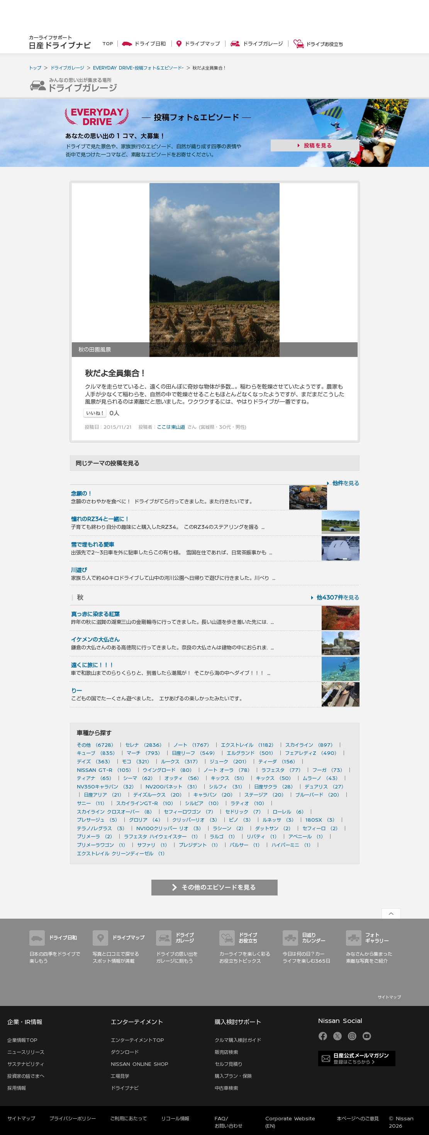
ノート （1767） (192, 745)
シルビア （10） (203, 803)
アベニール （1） (307, 836)
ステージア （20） (265, 794)
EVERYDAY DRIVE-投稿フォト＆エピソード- (138, 68)
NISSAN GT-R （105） (105, 770)
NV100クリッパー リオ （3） (169, 828)
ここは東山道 (171, 427)
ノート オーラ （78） (227, 770)
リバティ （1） (263, 836)
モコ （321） (137, 761)
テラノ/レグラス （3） (102, 828)
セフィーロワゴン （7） (190, 811)
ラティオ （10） (249, 803)
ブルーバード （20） (318, 794)
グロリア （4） (146, 819)
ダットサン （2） (274, 828)
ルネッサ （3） (279, 819)
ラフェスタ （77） (282, 770)
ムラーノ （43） (321, 778)
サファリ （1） (153, 845)
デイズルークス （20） (158, 794)
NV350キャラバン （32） (106, 786)
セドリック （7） (244, 811)
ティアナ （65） (95, 778)
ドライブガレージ (67, 68)
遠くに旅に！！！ (92, 665)
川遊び (79, 570)
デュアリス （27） (325, 786)
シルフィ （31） (227, 786)
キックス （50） (274, 778)
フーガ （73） (328, 770)
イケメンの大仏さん (95, 639)
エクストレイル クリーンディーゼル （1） (122, 853)
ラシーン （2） (229, 828)
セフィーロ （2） (321, 828)
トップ (35, 68)
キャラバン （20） (214, 794)
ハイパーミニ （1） (292, 845)
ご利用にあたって (128, 1118)
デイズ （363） (95, 761)
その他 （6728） (96, 745)
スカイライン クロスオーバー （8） (115, 811)
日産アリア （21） (104, 794)
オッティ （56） (183, 778)
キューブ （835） (97, 753)
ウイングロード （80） (168, 770)
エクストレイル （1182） (248, 745)
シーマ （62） (139, 778)
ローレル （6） (289, 811)
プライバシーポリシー (72, 1118)
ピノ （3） (241, 819)
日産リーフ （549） (194, 753)
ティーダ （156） (278, 761)
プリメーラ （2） (96, 836)
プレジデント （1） (199, 845)
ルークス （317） (180, 761)
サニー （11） (92, 803)
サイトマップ (389, 997)
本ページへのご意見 (358, 1118)
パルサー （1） (246, 845)
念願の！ (82, 493)
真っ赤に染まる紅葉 (95, 614)
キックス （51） (229, 778)
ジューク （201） (229, 761)
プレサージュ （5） (98, 819)
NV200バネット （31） (173, 786)
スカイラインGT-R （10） (146, 803)
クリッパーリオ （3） (196, 819)
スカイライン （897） (310, 745)
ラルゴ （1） (223, 836)
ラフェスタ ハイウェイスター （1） (162, 836)
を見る (345, 483)
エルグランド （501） (251, 753)
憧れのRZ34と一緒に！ (100, 519)
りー (76, 690)
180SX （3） (321, 819)
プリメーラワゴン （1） (102, 845)
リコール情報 (175, 1118)
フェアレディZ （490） (312, 753)
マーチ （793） (145, 753)
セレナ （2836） (144, 745)
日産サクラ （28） (274, 786)
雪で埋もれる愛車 (92, 544)
